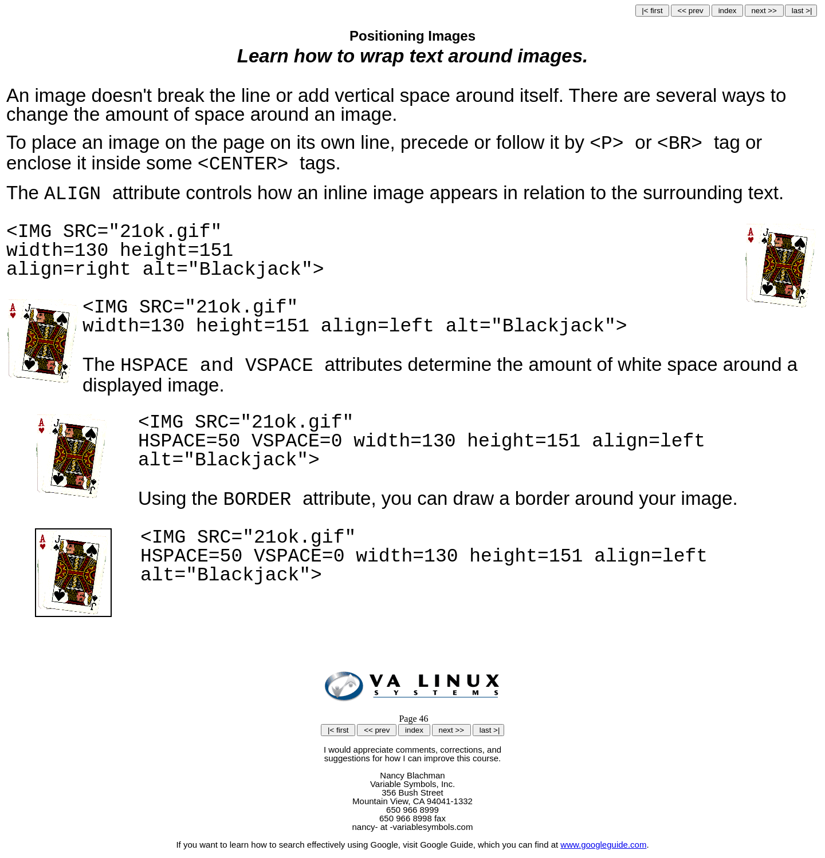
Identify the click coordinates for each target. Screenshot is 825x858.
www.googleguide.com (603, 844)
